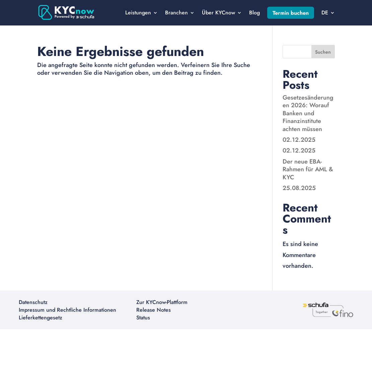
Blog (254, 12)
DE (324, 12)
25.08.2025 (299, 188)
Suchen (323, 52)
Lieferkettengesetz (40, 317)
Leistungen (138, 12)
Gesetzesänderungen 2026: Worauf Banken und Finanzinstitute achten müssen (308, 113)
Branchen (176, 12)
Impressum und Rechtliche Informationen (67, 310)
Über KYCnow (218, 12)
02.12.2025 (299, 139)
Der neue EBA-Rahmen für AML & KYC (308, 169)
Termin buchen (291, 13)
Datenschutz (33, 302)
